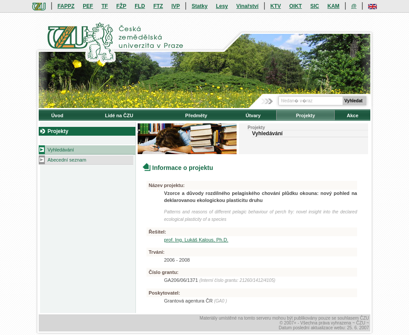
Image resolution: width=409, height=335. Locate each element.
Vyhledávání (60, 149)
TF (105, 6)
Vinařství (247, 6)
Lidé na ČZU (119, 115)
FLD (140, 6)
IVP (176, 6)
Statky (200, 6)
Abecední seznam (66, 159)
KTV (275, 6)
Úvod (57, 115)
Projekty (305, 115)
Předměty (196, 115)
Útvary (252, 115)
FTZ (158, 6)
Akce (352, 115)
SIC (314, 6)
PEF (88, 6)
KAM (334, 6)
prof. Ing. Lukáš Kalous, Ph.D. (196, 239)
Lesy (222, 6)
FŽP (122, 6)
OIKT (295, 6)
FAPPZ (66, 6)
